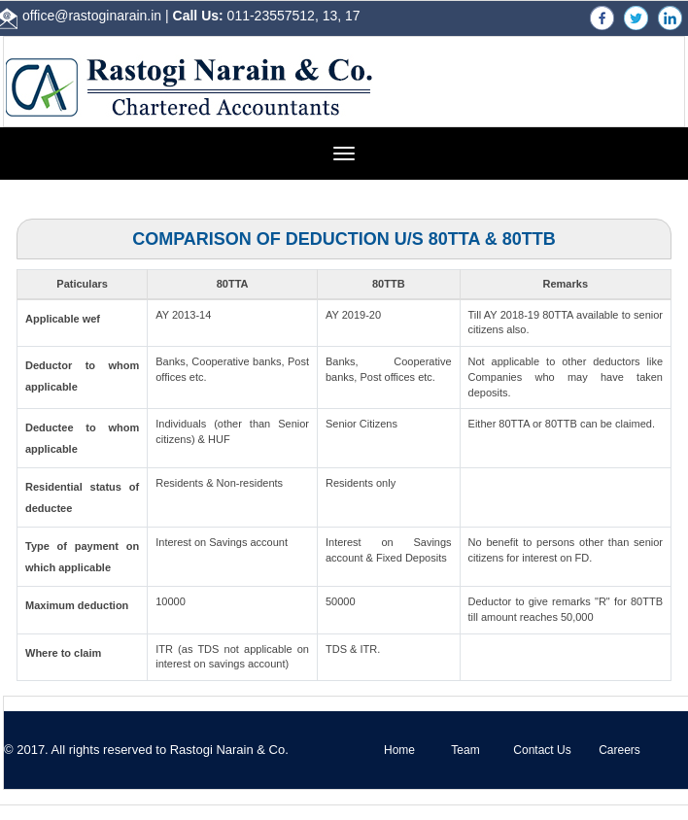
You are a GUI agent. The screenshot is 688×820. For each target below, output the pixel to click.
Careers (619, 750)
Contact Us (541, 750)
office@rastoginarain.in (91, 15)
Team (465, 750)
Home (399, 750)
